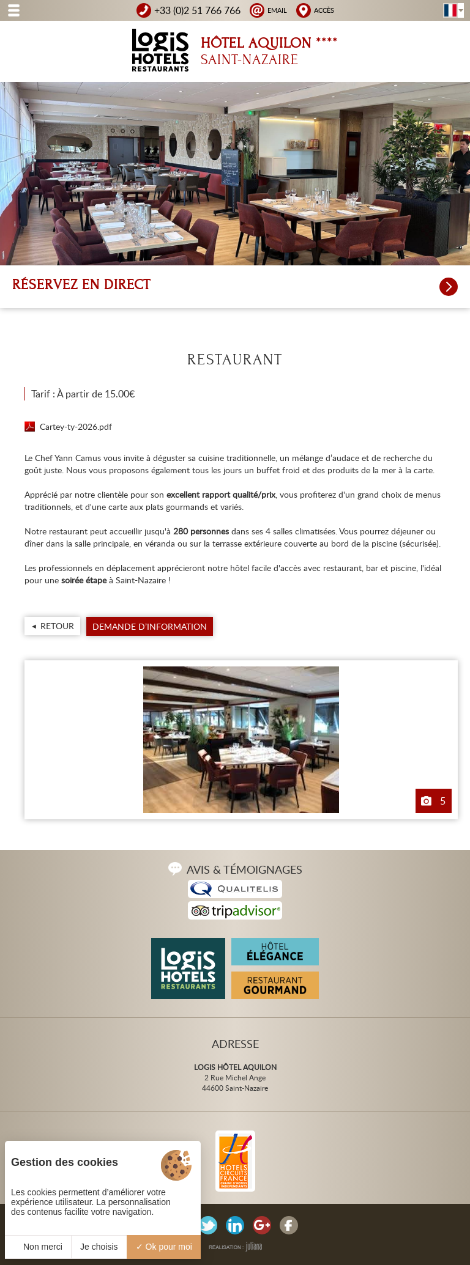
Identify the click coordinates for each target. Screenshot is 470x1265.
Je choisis (99, 1247)
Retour (57, 626)
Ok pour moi (164, 1247)
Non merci (37, 1247)
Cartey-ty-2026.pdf (76, 426)
